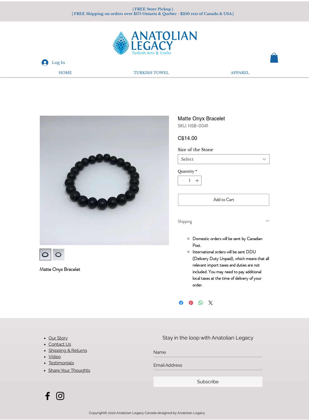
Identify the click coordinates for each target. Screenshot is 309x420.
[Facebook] (47, 395)
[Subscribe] (207, 382)
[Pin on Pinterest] (191, 303)
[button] (274, 58)
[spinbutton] (189, 180)
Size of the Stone (195, 149)
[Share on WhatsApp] (201, 303)
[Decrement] (182, 180)
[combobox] (223, 159)
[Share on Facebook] (181, 303)
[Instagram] (60, 395)
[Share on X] (210, 303)
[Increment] (197, 180)
